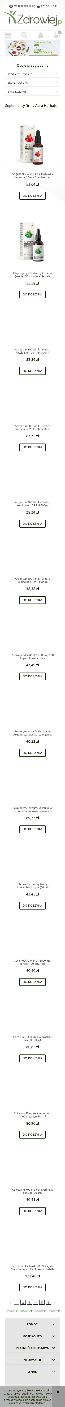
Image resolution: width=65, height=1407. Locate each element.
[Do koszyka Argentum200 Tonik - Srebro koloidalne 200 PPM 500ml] (32, 447)
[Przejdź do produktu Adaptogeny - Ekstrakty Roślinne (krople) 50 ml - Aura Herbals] (32, 241)
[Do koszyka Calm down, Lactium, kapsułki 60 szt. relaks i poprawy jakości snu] (32, 829)
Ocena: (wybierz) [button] (18, 82)
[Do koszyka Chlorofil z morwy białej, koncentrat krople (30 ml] (32, 906)
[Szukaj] (24, 35)
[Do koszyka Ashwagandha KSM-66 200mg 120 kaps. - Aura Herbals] (32, 676)
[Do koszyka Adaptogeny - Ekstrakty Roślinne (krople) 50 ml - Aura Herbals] (32, 295)
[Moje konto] (41, 35)
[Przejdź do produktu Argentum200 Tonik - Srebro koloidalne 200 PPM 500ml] (32, 405)
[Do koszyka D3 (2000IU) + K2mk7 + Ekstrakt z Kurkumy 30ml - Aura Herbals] (32, 196)
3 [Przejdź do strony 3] (29, 1302)
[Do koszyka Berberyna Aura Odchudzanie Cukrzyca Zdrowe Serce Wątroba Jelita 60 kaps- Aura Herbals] (32, 753)
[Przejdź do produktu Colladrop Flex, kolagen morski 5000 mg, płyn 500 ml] (32, 1093)
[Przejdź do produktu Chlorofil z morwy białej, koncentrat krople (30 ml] (32, 863)
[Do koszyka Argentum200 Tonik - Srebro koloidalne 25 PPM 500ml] (32, 524)
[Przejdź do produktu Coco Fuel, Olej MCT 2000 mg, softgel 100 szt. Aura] (32, 940)
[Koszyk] (57, 35)
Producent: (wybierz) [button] (20, 73)
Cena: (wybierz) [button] (17, 91)
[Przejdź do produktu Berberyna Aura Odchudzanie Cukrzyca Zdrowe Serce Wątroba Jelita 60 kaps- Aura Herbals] (32, 711)
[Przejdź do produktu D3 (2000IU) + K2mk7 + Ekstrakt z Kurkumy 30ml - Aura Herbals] (32, 145)
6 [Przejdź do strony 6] (48, 1302)
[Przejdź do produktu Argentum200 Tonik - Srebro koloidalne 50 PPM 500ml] (32, 558)
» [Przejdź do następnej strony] (54, 1302)
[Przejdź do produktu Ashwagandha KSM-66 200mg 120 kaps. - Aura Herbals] (32, 634)
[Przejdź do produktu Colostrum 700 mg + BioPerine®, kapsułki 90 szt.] (32, 1169)
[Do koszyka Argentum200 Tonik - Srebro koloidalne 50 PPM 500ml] (32, 600)
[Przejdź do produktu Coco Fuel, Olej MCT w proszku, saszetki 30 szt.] (32, 1016)
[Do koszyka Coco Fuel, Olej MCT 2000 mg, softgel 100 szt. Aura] (32, 982)
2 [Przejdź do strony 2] (23, 1302)
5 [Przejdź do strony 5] (42, 1302)
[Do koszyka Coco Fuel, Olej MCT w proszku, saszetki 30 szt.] (32, 1058)
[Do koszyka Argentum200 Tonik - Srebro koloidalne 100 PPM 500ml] (32, 371)
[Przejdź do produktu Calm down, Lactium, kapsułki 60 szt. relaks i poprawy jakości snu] (32, 787)
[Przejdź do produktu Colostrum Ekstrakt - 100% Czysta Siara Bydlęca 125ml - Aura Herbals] (32, 1245)
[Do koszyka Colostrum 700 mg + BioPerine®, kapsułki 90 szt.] (32, 1211)
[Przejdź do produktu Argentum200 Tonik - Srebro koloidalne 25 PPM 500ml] (32, 482)
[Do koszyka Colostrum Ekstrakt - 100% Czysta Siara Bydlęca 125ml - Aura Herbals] (32, 1287)
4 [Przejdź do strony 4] (36, 1302)
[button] (8, 35)
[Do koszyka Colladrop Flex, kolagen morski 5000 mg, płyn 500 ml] (32, 1135)
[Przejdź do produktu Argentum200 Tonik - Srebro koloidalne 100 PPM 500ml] (32, 329)
